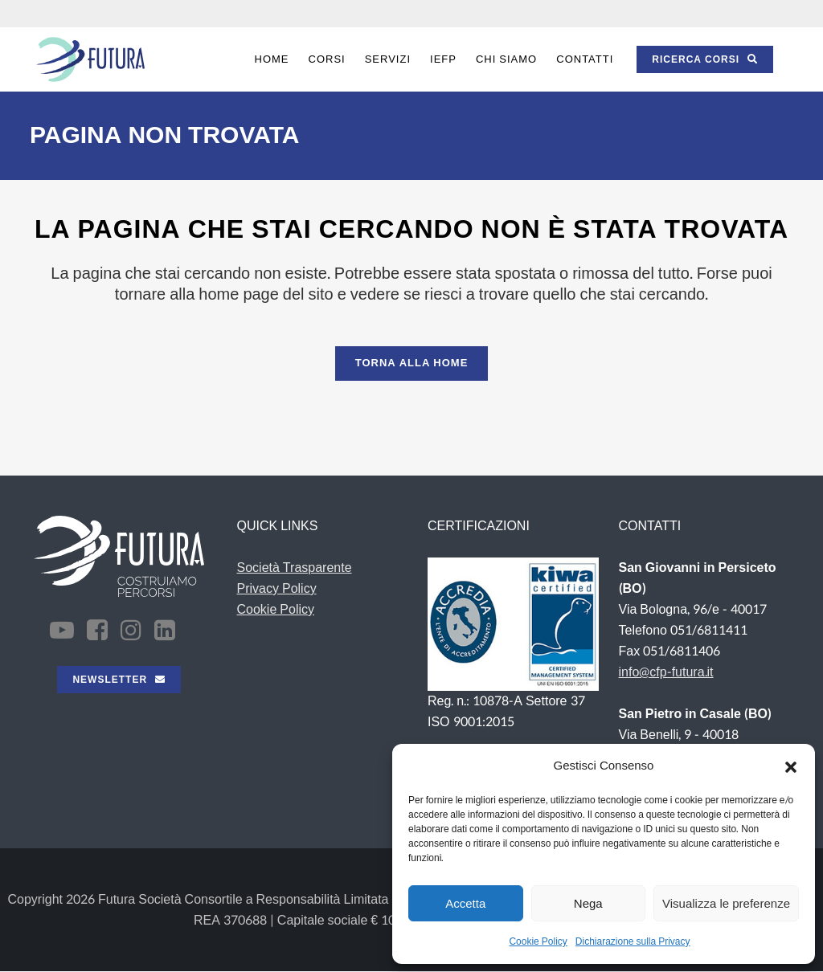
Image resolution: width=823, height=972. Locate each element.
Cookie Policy (538, 941)
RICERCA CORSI (705, 59)
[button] (791, 766)
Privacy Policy (277, 588)
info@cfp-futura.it (666, 672)
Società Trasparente (294, 567)
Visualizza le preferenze (726, 903)
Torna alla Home (412, 363)
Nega (588, 903)
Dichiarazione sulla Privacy (632, 941)
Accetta (465, 903)
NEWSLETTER (119, 679)
